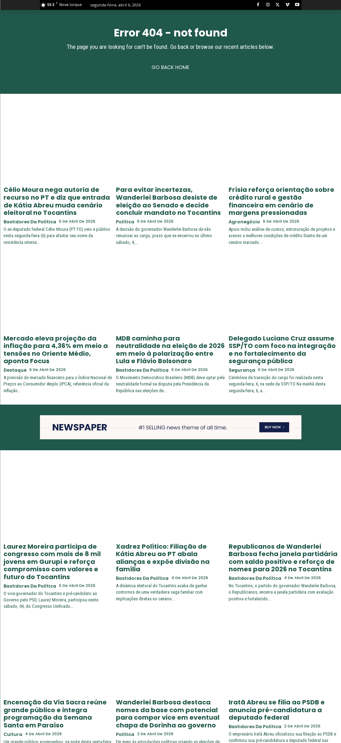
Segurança (240, 344)
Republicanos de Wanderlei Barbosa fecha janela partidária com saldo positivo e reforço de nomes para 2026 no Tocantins (281, 527)
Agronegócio (243, 209)
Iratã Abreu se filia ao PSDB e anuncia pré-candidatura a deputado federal (279, 662)
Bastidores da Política (27, 209)
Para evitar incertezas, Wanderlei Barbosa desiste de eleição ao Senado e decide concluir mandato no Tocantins (170, 195)
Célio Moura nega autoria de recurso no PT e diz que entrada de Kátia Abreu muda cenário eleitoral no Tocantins (57, 195)
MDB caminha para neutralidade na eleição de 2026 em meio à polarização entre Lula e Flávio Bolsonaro (168, 330)
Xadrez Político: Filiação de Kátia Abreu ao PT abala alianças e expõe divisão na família (169, 525)
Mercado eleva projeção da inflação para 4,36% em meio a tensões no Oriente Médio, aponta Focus (53, 330)
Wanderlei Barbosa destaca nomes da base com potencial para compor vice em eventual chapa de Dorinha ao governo (168, 668)
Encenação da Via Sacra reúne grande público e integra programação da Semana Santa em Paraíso (55, 665)
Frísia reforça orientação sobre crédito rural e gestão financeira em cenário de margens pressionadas (283, 195)
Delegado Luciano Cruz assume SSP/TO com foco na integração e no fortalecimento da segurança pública (281, 330)
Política (124, 209)
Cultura (12, 679)
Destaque (14, 344)
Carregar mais (170, 724)
